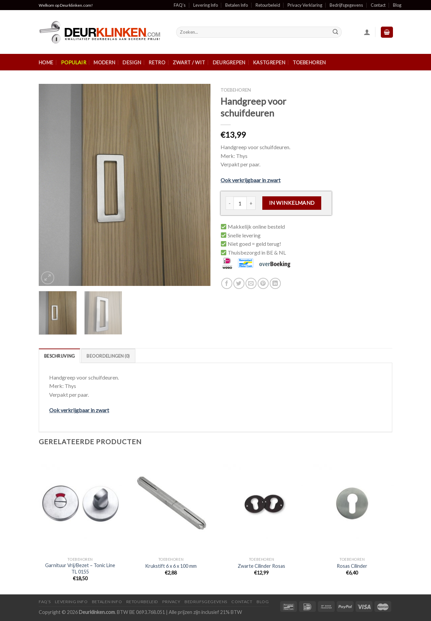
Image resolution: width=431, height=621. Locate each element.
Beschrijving (59, 356)
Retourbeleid (268, 5)
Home (46, 62)
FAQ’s (180, 5)
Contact (378, 5)
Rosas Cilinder (352, 566)
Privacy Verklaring (305, 5)
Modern (104, 62)
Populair (73, 62)
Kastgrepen (269, 62)
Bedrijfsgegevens (346, 5)
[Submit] (335, 32)
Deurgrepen (229, 62)
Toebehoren (309, 62)
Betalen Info (236, 5)
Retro (156, 62)
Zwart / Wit (189, 62)
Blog (397, 5)
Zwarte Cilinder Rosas (261, 566)
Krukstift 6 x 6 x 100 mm (171, 566)
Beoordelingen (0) (108, 356)
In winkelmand (292, 203)
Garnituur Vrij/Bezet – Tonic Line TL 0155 (80, 568)
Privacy (171, 601)
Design (132, 62)
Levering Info (205, 5)
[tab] (59, 356)
